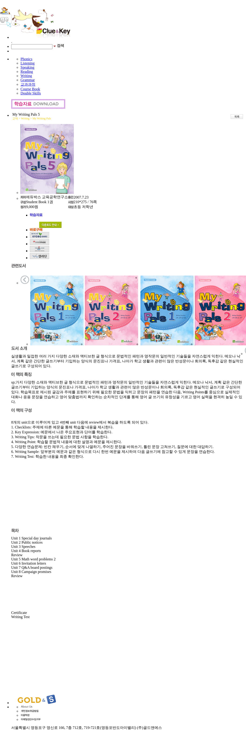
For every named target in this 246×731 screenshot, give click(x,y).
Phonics (26, 59)
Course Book (30, 89)
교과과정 (27, 84)
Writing (26, 76)
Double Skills (30, 93)
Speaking (27, 67)
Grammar (27, 80)
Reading (26, 72)
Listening (27, 63)
